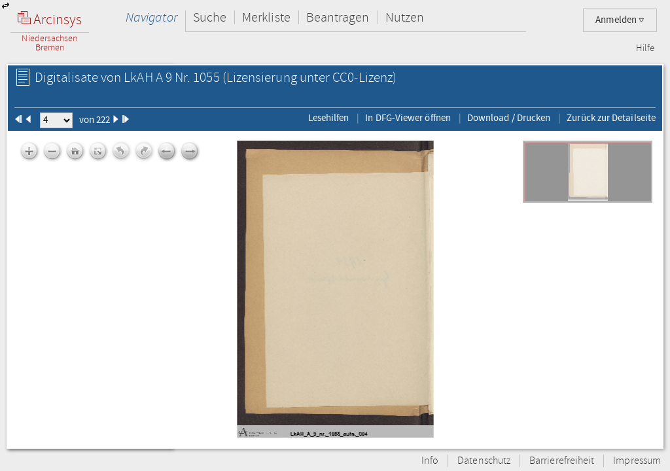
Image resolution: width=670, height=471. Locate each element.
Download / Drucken (508, 117)
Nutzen (404, 17)
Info (429, 461)
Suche (209, 17)
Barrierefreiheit (561, 461)
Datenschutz (483, 461)
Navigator (151, 17)
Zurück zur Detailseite (611, 117)
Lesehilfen (328, 117)
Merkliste (266, 17)
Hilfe (645, 48)
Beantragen (338, 17)
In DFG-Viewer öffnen (408, 117)
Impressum (637, 461)
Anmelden (619, 20)
